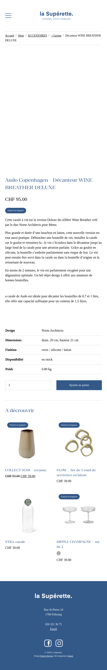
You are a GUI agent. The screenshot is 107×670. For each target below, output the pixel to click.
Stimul (70, 656)
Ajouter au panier (79, 385)
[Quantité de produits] (28, 385)
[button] (8, 15)
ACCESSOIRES (37, 35)
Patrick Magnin (46, 656)
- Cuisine (56, 35)
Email (53, 629)
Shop (21, 35)
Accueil (9, 35)
